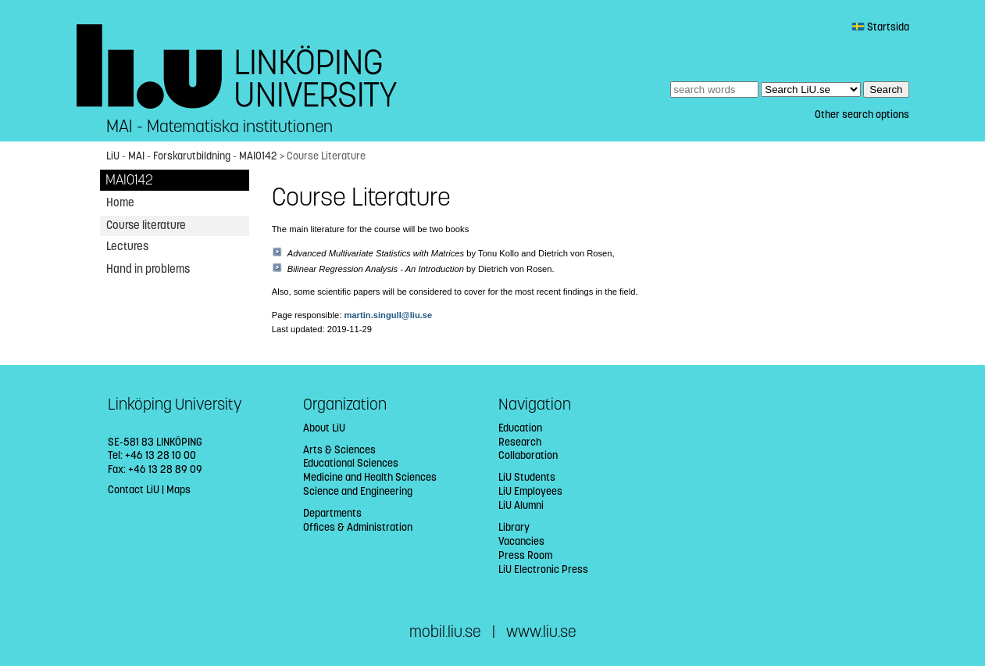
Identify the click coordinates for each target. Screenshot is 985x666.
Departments (332, 513)
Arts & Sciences (339, 450)
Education (520, 428)
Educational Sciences (350, 463)
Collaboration (528, 455)
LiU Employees (530, 491)
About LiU (324, 428)
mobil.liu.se (445, 632)
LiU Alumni (521, 505)
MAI (136, 156)
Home (120, 202)
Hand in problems (148, 269)
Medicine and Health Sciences (370, 477)
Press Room (525, 555)
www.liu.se (541, 632)
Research (519, 442)
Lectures (127, 246)
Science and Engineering (357, 491)
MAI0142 (258, 156)
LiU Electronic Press (543, 569)
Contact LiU (133, 489)
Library (514, 527)
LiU (113, 156)
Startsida (880, 27)
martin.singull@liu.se (388, 315)
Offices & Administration (357, 527)
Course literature (146, 225)
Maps (178, 489)
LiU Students (526, 477)
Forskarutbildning (191, 156)
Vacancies (521, 541)
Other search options (862, 114)
